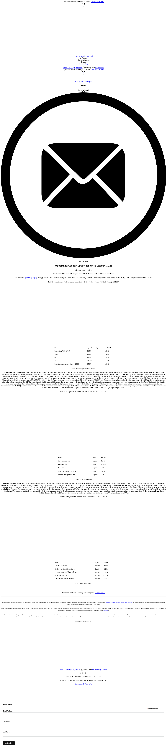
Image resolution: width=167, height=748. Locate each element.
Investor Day (83, 64)
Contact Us (100, 2)
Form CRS (88, 684)
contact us (106, 610)
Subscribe (87, 2)
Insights (83, 56)
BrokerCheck (79, 684)
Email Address (8, 711)
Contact (104, 669)
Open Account (68, 2)
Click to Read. (100, 593)
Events (83, 62)
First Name (6, 721)
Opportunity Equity (30, 278)
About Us (77, 56)
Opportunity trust (83, 60)
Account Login (78, 2)
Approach (89, 56)
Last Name (6, 732)
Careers (93, 2)
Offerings (83, 58)
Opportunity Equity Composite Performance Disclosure (119, 602)
